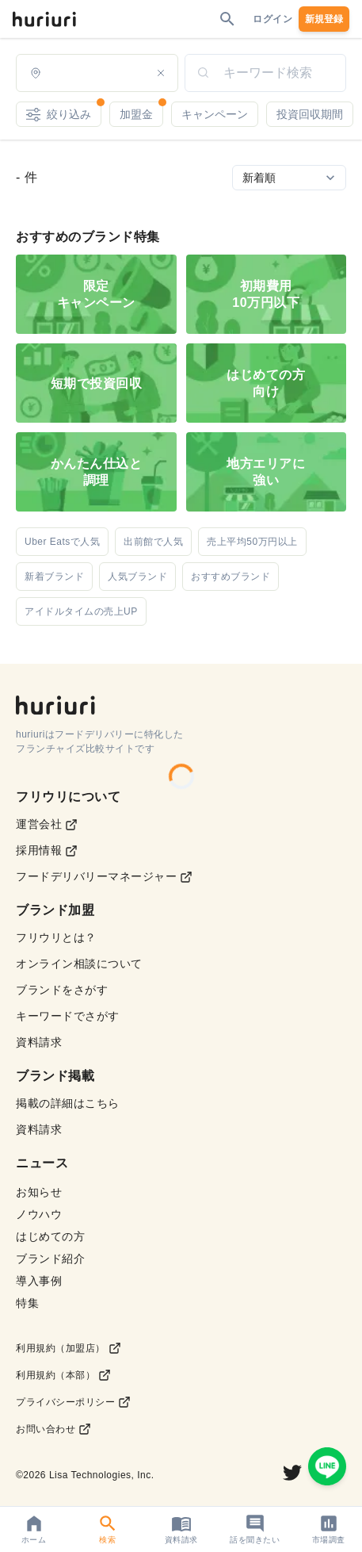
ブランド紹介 (50, 1258)
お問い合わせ (53, 1429)
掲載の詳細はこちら (68, 1103)
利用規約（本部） (63, 1375)
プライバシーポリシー (73, 1402)
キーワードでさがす (68, 1016)
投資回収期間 (309, 114)
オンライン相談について (79, 963)
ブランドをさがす (62, 989)
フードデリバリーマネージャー (104, 876)
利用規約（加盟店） (68, 1348)
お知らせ (39, 1192)
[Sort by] (289, 177)
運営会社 (47, 824)
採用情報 (47, 850)
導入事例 (39, 1280)
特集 (27, 1303)
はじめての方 (50, 1236)
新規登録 (324, 19)
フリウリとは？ (56, 937)
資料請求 (39, 1042)
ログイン (272, 19)
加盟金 (141, 111)
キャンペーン (214, 114)
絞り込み (63, 111)
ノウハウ (39, 1214)
